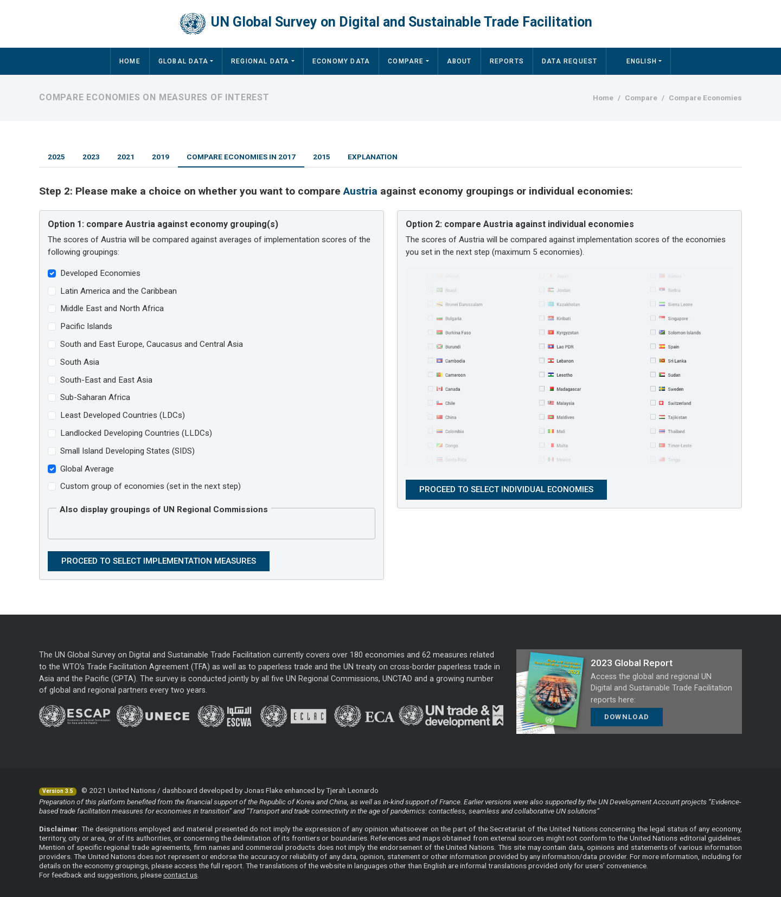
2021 (126, 156)
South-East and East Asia (106, 380)
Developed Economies (100, 273)
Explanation (373, 156)
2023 (91, 156)
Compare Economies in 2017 (241, 156)
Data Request (569, 61)
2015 (321, 156)
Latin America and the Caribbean (118, 291)
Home (129, 61)
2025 (56, 156)
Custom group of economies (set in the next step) (150, 486)
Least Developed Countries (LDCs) (122, 415)
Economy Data (341, 61)
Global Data (183, 61)
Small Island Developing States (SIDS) (127, 451)
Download (626, 717)
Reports (507, 61)
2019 (160, 156)
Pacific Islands (86, 326)
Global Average (87, 469)
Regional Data (260, 61)
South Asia (79, 362)
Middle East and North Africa (112, 308)
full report (226, 865)
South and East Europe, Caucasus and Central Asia (151, 344)
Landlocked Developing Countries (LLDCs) (136, 433)
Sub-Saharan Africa (95, 397)
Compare (406, 61)
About (459, 61)
